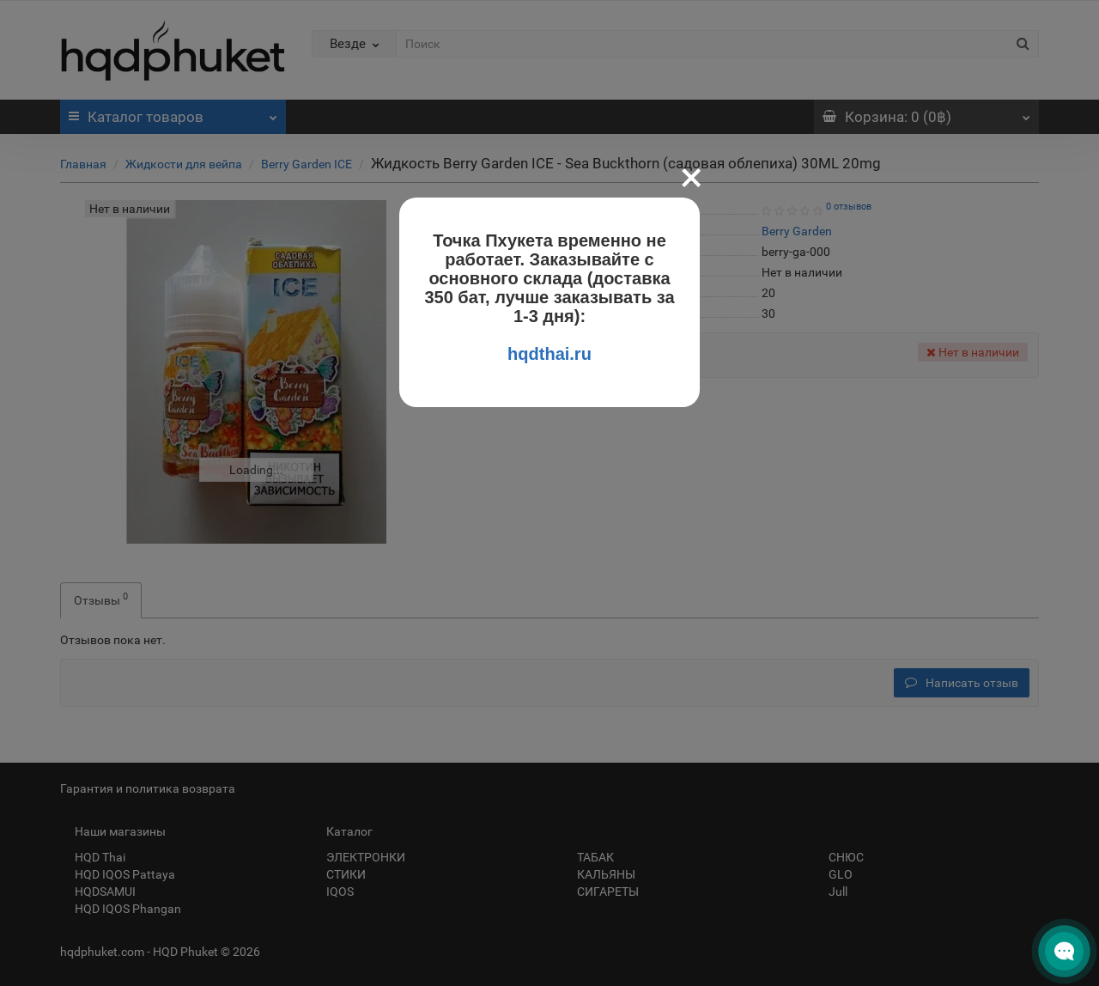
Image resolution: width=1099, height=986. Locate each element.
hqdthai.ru (549, 353)
